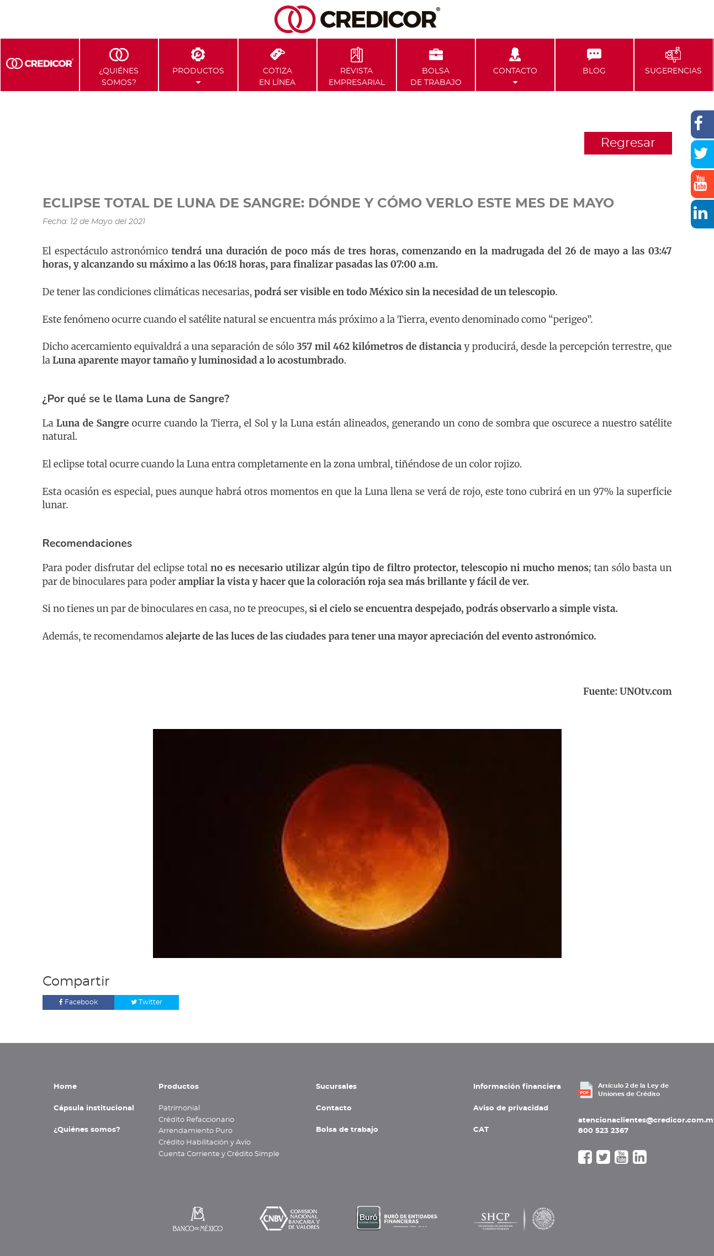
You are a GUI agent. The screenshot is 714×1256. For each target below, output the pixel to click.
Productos (198, 66)
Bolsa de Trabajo (436, 66)
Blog (594, 60)
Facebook (78, 1002)
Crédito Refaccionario (196, 1120)
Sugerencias (673, 60)
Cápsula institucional (94, 1108)
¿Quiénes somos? (87, 1129)
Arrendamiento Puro (195, 1131)
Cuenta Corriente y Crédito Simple (218, 1154)
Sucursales (336, 1086)
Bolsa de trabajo (347, 1129)
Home (65, 1086)
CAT (481, 1129)
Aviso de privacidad (510, 1108)
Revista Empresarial (357, 66)
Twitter (146, 1002)
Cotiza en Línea (277, 66)
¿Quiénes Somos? (119, 66)
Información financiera (517, 1086)
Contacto (515, 66)
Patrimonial (179, 1108)
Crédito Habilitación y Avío (204, 1142)
